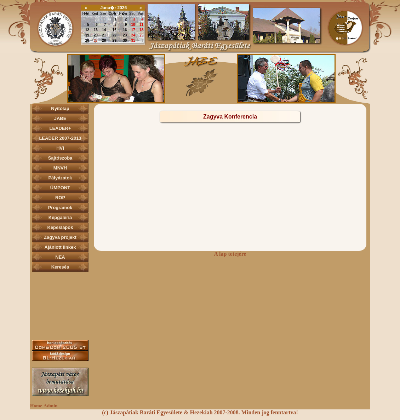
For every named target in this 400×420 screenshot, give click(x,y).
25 (141, 35)
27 (96, 40)
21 (104, 35)
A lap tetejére (230, 254)
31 (104, 19)
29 (87, 19)
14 (104, 30)
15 (114, 30)
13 (96, 30)
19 (87, 35)
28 (104, 40)
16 (125, 30)
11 (141, 25)
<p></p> (200, 78)
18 (141, 30)
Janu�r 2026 (113, 7)
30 (96, 19)
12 (87, 30)
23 (125, 35)
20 (96, 35)
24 (133, 35)
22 (114, 35)
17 (133, 30)
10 (133, 25)
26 (87, 40)
